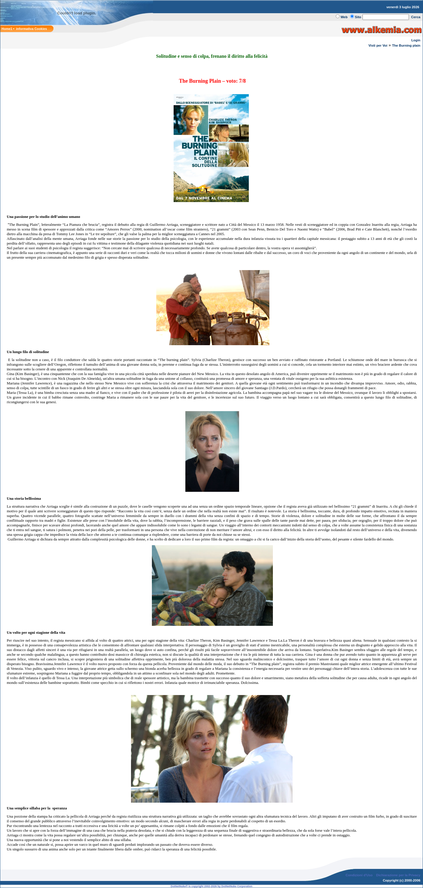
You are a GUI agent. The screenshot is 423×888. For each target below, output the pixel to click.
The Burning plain (406, 45)
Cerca (416, 17)
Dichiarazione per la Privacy (398, 875)
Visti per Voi (377, 45)
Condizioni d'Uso (358, 875)
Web (344, 17)
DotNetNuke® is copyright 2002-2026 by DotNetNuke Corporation (211, 886)
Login (415, 40)
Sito (358, 17)
